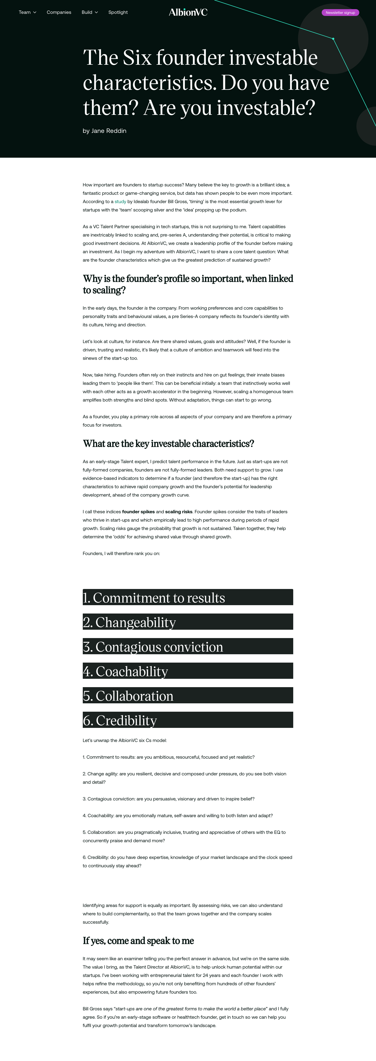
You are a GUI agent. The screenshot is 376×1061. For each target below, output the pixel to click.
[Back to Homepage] (188, 12)
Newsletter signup (340, 12)
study (120, 201)
